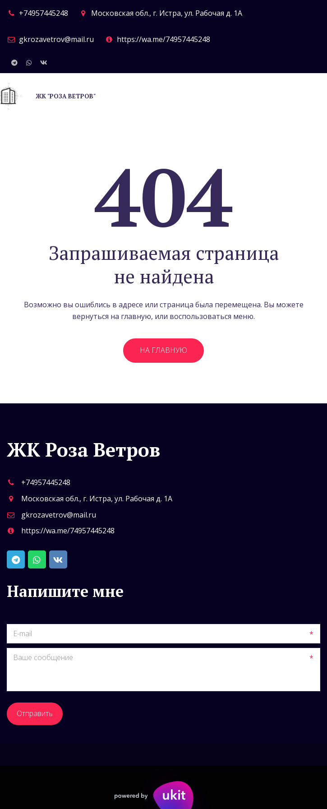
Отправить (35, 713)
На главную (163, 350)
